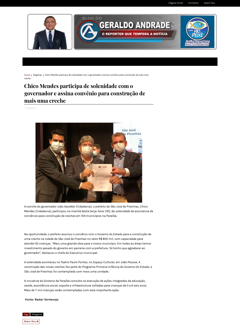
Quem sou (209, 3)
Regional (37, 75)
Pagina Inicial (175, 3)
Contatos (193, 3)
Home (27, 75)
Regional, (32, 108)
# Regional (37, 314)
